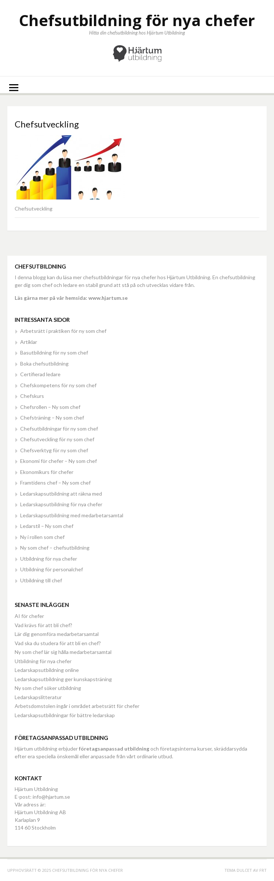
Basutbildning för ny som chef (54, 352)
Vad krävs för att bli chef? (43, 625)
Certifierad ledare (40, 374)
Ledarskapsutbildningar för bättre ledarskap (65, 715)
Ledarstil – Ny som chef (46, 526)
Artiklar (28, 342)
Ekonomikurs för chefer (46, 472)
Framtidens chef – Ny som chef (55, 482)
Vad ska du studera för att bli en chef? (58, 643)
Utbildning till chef (41, 580)
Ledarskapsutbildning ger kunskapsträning (63, 679)
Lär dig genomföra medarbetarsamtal (57, 634)
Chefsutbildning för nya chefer (137, 20)
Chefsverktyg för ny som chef (54, 450)
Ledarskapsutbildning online (47, 670)
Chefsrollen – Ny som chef (50, 407)
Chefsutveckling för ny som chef (57, 439)
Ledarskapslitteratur (38, 697)
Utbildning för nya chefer (48, 558)
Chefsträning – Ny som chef (52, 417)
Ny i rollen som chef (42, 537)
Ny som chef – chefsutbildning (54, 547)
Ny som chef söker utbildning (48, 688)
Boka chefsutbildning (44, 363)
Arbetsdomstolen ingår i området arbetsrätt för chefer (77, 706)
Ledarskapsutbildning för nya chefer (61, 504)
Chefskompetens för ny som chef (58, 385)
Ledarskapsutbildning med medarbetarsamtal (71, 515)
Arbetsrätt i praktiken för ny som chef (63, 331)
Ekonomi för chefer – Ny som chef (58, 461)
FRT (263, 870)
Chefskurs (32, 396)
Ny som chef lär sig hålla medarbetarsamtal (63, 652)
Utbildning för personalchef (51, 569)
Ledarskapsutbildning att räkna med (61, 493)
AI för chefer (29, 616)
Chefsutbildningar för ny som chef (59, 428)
